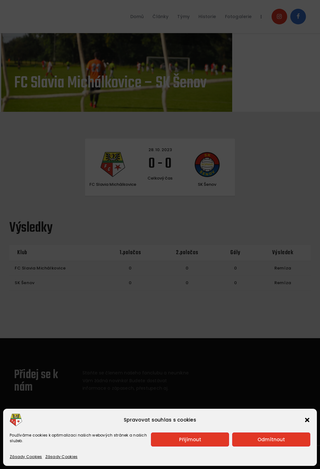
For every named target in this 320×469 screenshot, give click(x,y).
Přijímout (190, 439)
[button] (307, 420)
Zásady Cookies (26, 456)
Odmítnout (271, 439)
